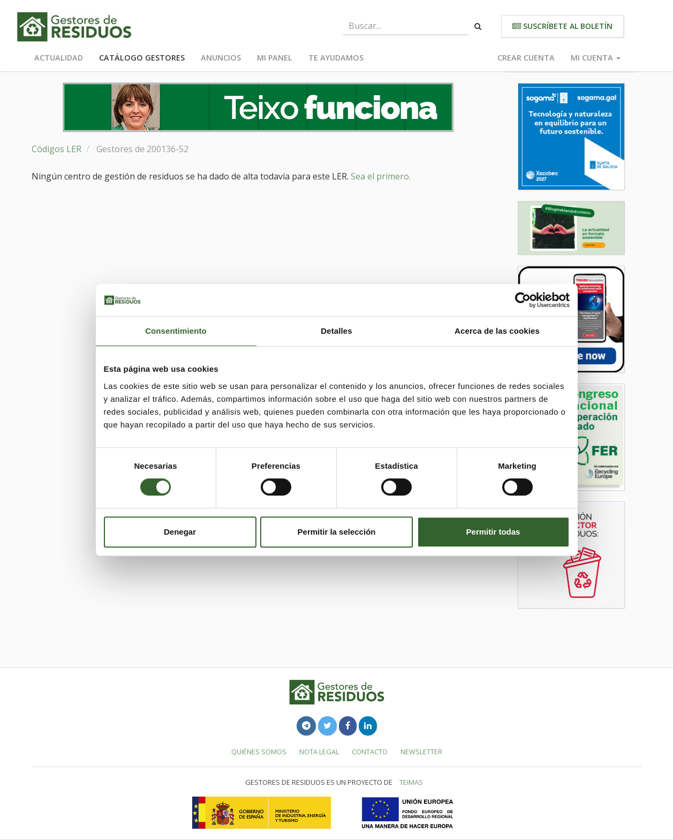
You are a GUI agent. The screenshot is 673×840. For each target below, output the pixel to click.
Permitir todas (493, 531)
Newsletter (421, 751)
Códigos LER (56, 149)
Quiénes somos (258, 751)
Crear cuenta (526, 57)
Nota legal (319, 751)
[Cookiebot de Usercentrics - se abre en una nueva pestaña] (523, 300)
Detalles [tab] (336, 330)
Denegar (180, 531)
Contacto (370, 751)
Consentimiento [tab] (176, 330)
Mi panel (274, 57)
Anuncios (221, 57)
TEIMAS (411, 782)
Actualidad (58, 57)
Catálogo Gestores (142, 57)
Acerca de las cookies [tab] (497, 330)
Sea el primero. (381, 176)
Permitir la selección (337, 531)
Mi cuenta (596, 57)
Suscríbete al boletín (562, 26)
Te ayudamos (336, 57)
